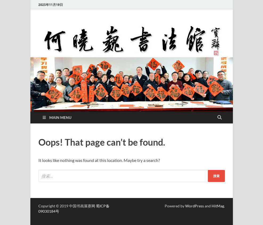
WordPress (194, 206)
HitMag (218, 206)
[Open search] (220, 117)
